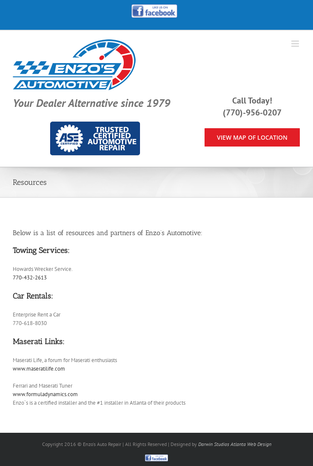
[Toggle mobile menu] (295, 43)
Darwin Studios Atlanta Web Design (234, 444)
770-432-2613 (30, 277)
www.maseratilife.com (39, 368)
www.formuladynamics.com (45, 394)
